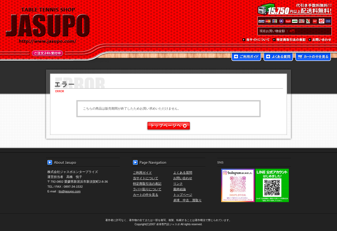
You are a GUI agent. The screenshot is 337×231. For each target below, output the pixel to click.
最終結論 (179, 189)
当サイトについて (256, 39)
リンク (178, 183)
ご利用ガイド (246, 57)
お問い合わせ (320, 39)
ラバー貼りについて (147, 189)
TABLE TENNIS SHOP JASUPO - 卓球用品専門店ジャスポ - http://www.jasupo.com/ (48, 26)
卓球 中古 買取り (187, 200)
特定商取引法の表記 (289, 39)
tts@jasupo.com (70, 191)
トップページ (182, 194)
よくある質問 (278, 57)
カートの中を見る (313, 57)
